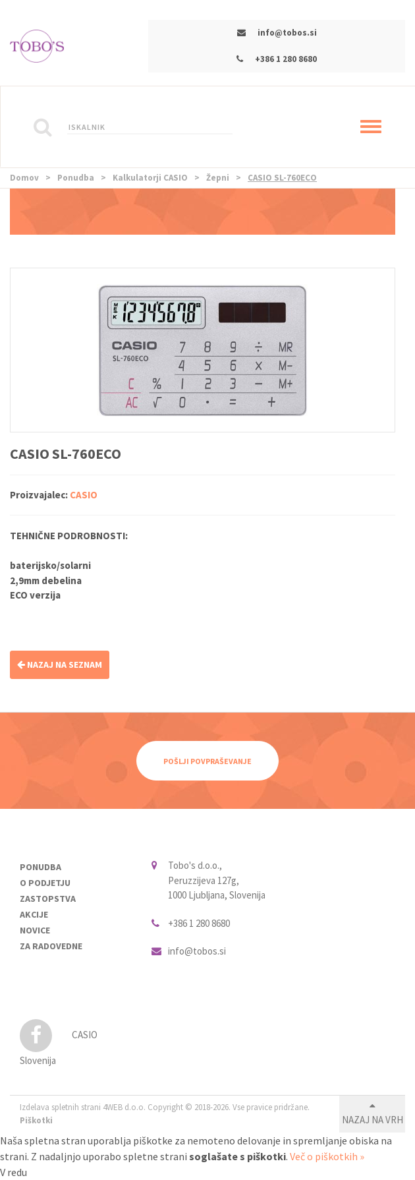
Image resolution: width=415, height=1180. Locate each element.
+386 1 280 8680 (286, 59)
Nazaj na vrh (372, 1119)
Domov (24, 177)
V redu (13, 1172)
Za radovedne (51, 946)
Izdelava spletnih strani (60, 1107)
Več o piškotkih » (327, 1156)
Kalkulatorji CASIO (150, 177)
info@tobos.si (287, 32)
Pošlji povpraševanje (207, 761)
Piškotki (36, 1120)
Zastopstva (48, 898)
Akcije (34, 914)
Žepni (217, 177)
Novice (35, 930)
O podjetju (45, 883)
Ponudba (75, 177)
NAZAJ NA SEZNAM (59, 664)
